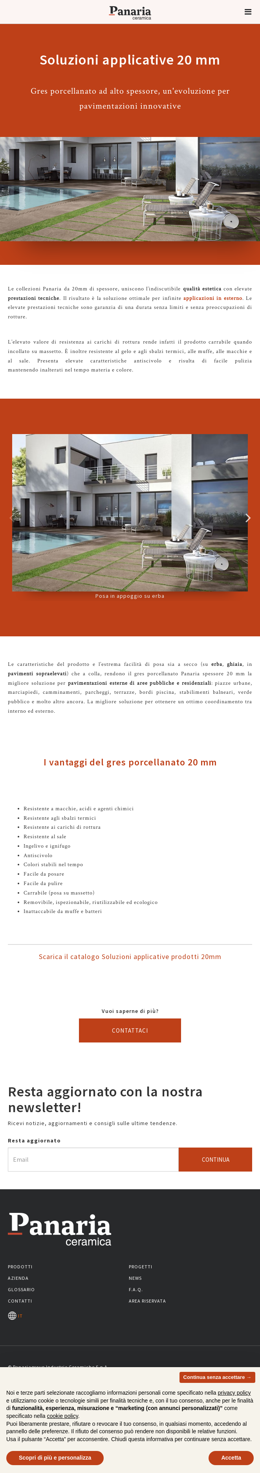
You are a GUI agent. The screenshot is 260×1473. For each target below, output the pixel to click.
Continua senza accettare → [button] (217, 1377)
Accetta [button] (231, 1458)
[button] (248, 12)
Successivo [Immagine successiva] (248, 517)
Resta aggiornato (34, 1140)
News (135, 1278)
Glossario (21, 1289)
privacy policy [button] (234, 1393)
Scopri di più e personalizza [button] (55, 1458)
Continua (215, 1159)
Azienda (18, 1278)
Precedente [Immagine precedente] (12, 517)
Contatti (20, 1301)
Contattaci (130, 1030)
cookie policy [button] (62, 1416)
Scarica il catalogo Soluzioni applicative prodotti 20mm (130, 956)
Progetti (140, 1267)
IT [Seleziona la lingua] (15, 1316)
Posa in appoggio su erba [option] (130, 516)
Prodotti (20, 1267)
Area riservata (147, 1301)
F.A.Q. (136, 1289)
